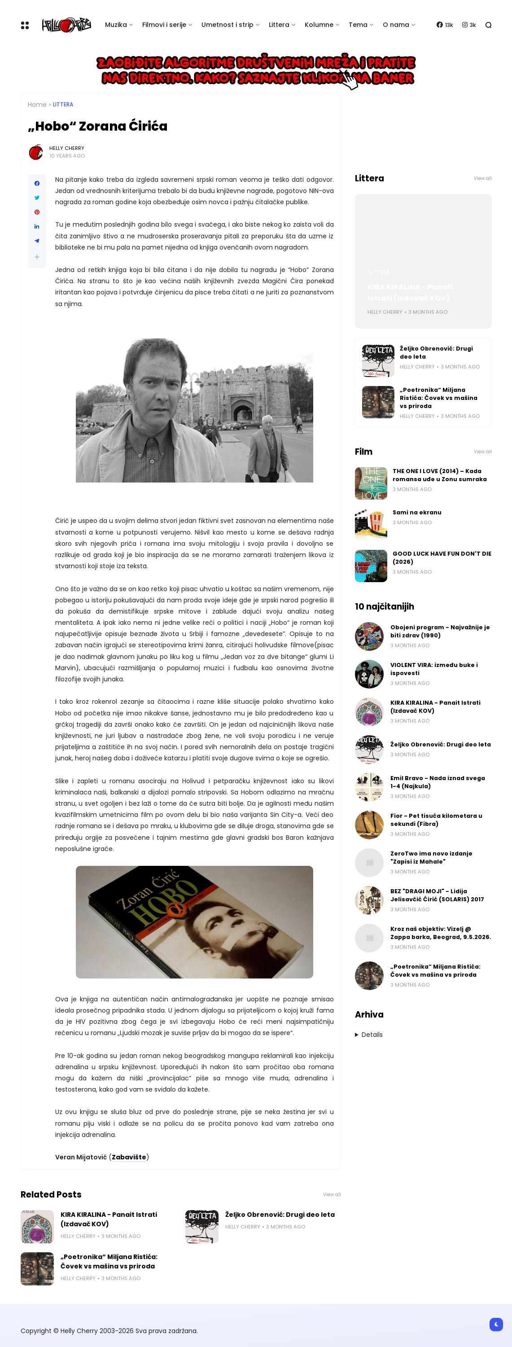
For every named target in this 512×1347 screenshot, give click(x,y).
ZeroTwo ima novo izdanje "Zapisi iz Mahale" (431, 857)
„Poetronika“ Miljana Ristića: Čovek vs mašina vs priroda (109, 1261)
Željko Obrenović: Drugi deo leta (280, 1214)
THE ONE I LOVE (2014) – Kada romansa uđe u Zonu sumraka (440, 475)
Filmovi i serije (164, 24)
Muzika (116, 24)
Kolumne (319, 24)
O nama (396, 24)
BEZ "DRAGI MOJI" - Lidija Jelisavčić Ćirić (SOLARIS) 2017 (437, 895)
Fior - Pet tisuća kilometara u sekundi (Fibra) (436, 820)
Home (37, 104)
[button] (37, 257)
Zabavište (129, 1157)
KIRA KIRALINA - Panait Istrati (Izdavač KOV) (109, 1219)
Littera (279, 24)
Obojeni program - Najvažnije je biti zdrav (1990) (440, 631)
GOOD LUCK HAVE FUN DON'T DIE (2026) (442, 558)
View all (332, 1194)
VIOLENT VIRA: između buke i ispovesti (434, 669)
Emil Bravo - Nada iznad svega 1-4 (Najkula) (437, 782)
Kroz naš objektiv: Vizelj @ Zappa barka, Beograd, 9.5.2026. (440, 933)
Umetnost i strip (227, 24)
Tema (358, 24)
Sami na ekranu (417, 512)
